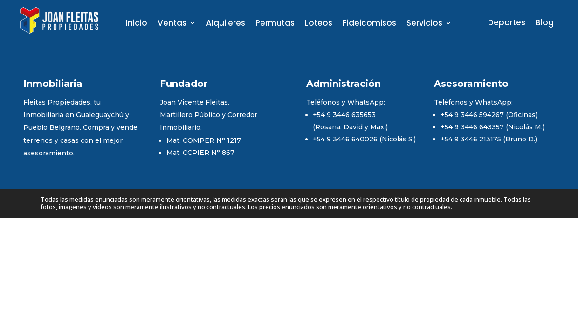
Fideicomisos (369, 24)
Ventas (172, 24)
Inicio (136, 24)
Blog (545, 23)
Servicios (424, 24)
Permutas (275, 24)
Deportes (506, 23)
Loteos (318, 24)
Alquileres (225, 24)
